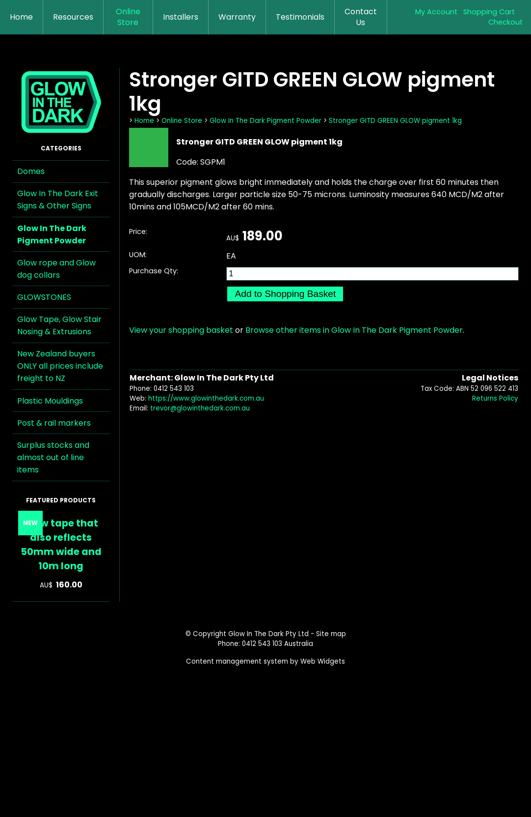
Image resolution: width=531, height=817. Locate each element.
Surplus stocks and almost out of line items (53, 457)
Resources (73, 17)
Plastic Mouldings (50, 401)
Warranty (237, 17)
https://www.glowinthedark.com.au (206, 398)
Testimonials (300, 17)
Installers (180, 17)
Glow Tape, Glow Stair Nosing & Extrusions (59, 325)
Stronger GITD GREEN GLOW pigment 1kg (395, 120)
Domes (31, 171)
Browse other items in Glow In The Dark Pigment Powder (354, 330)
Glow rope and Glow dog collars (56, 269)
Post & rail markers (54, 423)
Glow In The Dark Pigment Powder (51, 234)
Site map (331, 634)
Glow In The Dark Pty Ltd (268, 634)
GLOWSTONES (44, 297)
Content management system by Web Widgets (265, 661)
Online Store (128, 17)
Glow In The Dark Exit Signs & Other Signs (57, 199)
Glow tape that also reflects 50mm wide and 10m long (61, 545)
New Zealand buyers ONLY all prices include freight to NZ (60, 366)
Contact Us (361, 17)
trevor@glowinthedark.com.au (200, 408)
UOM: (138, 255)
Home (21, 17)
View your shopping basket (181, 330)
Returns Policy (495, 398)
